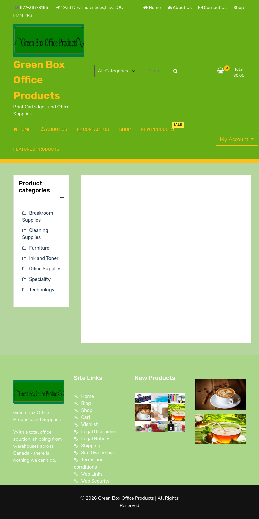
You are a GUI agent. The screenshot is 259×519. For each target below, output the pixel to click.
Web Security (95, 481)
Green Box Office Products (39, 80)
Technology (42, 290)
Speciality (40, 279)
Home (152, 7)
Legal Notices (96, 439)
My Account (235, 139)
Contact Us (212, 7)
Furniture (39, 248)
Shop (238, 7)
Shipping (91, 446)
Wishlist (89, 425)
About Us (180, 7)
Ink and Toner (44, 258)
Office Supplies (45, 269)
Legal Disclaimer (99, 432)
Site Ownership (98, 453)
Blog (86, 403)
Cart (86, 417)
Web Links (92, 474)
